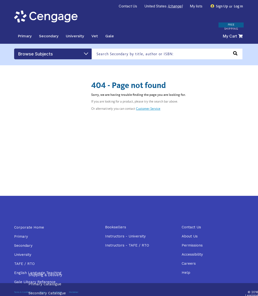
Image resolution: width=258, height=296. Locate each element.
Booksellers (115, 227)
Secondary (48, 36)
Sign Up (219, 6)
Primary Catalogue (44, 284)
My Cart (233, 36)
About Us (190, 236)
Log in (238, 6)
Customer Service (148, 109)
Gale (109, 36)
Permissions (192, 245)
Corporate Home (29, 227)
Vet (94, 36)
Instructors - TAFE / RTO (127, 245)
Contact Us (128, 6)
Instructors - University (125, 236)
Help (186, 272)
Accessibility (192, 254)
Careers (189, 263)
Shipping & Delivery (45, 275)
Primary (25, 36)
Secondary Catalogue (47, 293)
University (75, 36)
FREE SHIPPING (231, 26)
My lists (196, 6)
